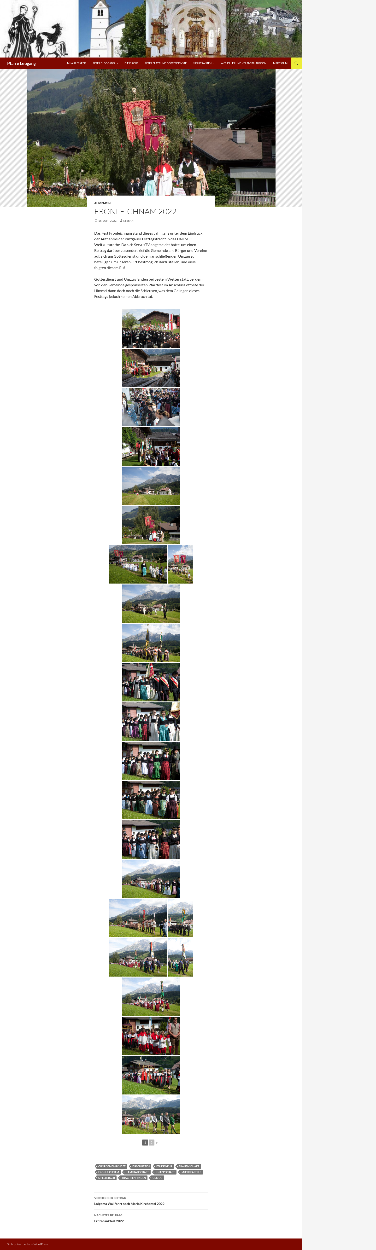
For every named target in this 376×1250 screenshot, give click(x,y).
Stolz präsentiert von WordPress (27, 1244)
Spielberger (106, 1177)
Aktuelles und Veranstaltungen (243, 63)
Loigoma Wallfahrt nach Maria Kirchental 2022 (151, 1200)
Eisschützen (141, 1166)
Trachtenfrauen (134, 1177)
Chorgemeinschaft (112, 1166)
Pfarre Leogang (21, 63)
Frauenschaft (189, 1166)
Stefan (128, 220)
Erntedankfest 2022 (151, 1217)
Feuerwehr (164, 1166)
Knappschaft (165, 1172)
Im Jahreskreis (76, 63)
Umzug (157, 1177)
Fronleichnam (108, 1172)
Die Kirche (131, 63)
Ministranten (202, 63)
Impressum (280, 63)
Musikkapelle (191, 1172)
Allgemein (102, 203)
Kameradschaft (137, 1172)
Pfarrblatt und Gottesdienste (166, 63)
